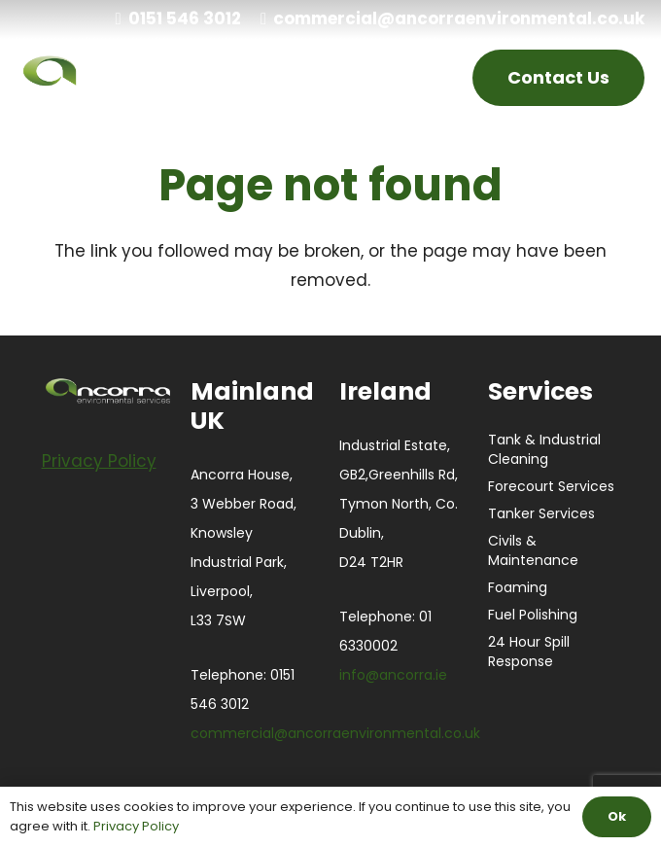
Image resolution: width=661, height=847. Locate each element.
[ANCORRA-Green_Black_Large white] (130, 77)
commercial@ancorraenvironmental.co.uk (335, 733)
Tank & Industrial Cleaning (544, 449)
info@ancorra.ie (393, 675)
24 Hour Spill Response (529, 651)
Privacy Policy (136, 826)
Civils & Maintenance (533, 550)
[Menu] (422, 77)
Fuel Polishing (532, 614)
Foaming (517, 587)
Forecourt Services (551, 486)
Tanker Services (541, 513)
